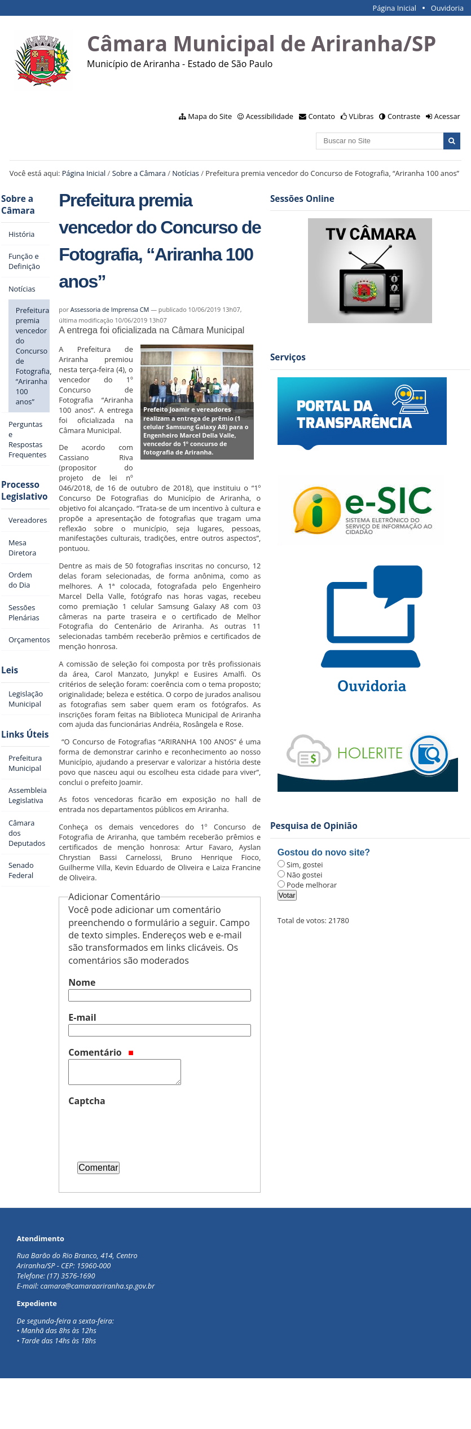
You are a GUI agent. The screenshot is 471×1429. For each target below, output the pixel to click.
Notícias (185, 173)
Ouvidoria (447, 8)
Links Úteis (25, 734)
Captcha (86, 1101)
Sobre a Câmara (139, 173)
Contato (322, 116)
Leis (9, 670)
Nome (81, 982)
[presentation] (154, 1130)
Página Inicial (394, 8)
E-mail (82, 1017)
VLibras (361, 116)
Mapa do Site (210, 116)
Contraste (404, 116)
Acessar (447, 116)
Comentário (101, 1052)
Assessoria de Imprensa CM (110, 309)
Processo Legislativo (24, 490)
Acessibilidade (269, 116)
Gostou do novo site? (324, 852)
